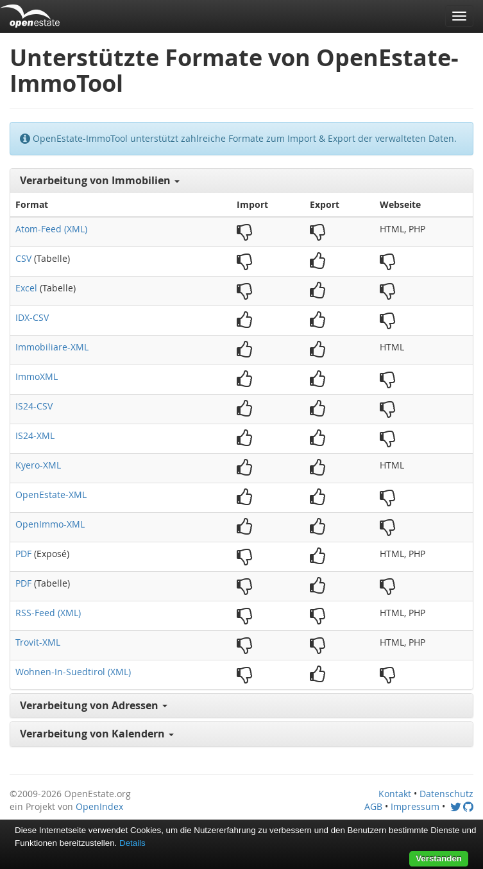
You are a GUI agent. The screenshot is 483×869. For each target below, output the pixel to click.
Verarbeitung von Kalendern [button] (97, 734)
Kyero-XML (38, 465)
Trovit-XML (37, 642)
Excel (26, 288)
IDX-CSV (32, 317)
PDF (23, 553)
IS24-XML (35, 435)
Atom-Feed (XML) (51, 229)
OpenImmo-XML (50, 524)
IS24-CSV (34, 406)
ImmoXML (36, 376)
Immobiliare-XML (52, 347)
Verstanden (439, 858)
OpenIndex (99, 806)
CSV (23, 258)
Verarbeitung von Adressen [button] (93, 705)
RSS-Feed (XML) (48, 613)
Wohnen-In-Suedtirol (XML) (73, 672)
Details (132, 843)
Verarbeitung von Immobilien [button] (100, 180)
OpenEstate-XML (51, 494)
